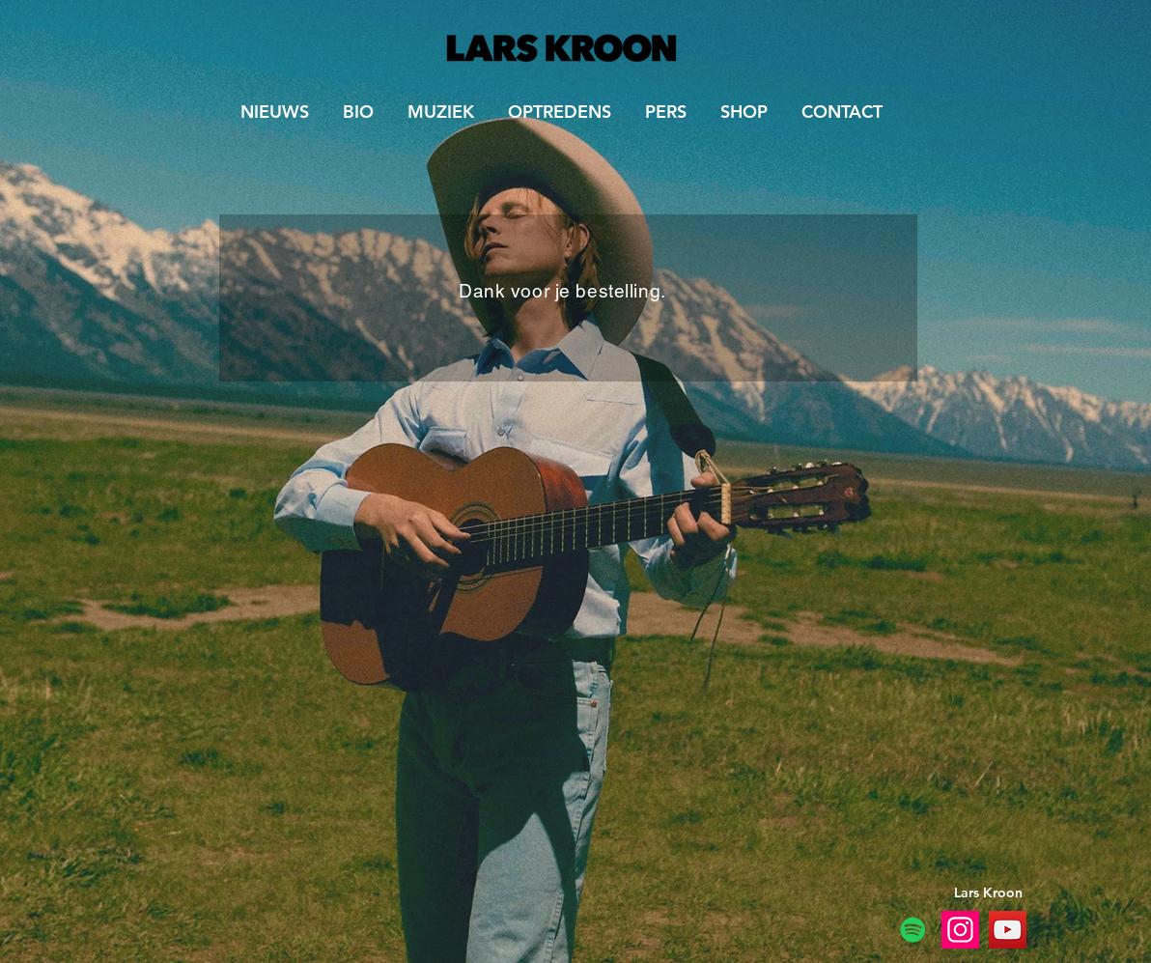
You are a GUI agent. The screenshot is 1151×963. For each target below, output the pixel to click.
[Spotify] (913, 930)
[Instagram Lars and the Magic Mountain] (960, 930)
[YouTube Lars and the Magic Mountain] (1007, 930)
